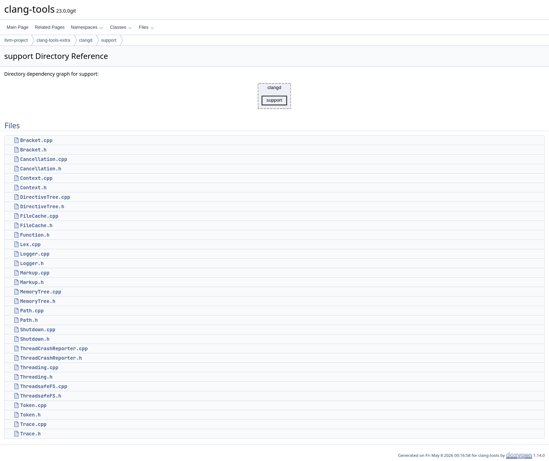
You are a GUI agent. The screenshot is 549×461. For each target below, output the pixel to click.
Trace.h (30, 434)
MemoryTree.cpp (40, 292)
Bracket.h (33, 150)
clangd (85, 40)
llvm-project (16, 40)
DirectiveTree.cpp (45, 197)
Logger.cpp (34, 254)
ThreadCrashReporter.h (51, 358)
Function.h (34, 235)
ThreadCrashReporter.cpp (54, 348)
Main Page (17, 27)
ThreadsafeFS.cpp (43, 386)
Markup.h (31, 282)
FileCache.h (36, 225)
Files (146, 27)
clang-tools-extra (53, 40)
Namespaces (87, 27)
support (108, 40)
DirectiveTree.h (42, 206)
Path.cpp (31, 310)
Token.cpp (33, 405)
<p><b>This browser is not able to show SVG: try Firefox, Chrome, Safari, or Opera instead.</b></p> (274, 96)
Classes (121, 27)
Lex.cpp (30, 244)
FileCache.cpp (39, 216)
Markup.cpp (34, 273)
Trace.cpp (33, 424)
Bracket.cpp (36, 140)
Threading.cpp (39, 367)
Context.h (33, 187)
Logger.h (31, 263)
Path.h (28, 320)
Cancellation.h (40, 168)
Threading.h (36, 377)
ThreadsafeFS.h (40, 396)
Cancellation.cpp (43, 159)
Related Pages (49, 27)
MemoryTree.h (37, 301)
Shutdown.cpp (37, 329)
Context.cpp (36, 178)
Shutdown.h (34, 339)
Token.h (30, 415)
